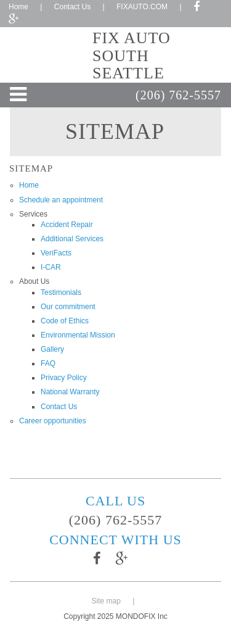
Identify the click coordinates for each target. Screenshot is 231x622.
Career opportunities (52, 421)
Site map (106, 601)
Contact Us (72, 6)
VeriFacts (56, 253)
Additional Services (72, 238)
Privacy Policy (64, 377)
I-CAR (51, 267)
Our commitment (68, 306)
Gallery (52, 349)
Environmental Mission (78, 335)
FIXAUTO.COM (142, 6)
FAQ (48, 363)
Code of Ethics (65, 321)
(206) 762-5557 (178, 95)
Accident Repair (67, 224)
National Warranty (70, 392)
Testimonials (61, 292)
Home (18, 6)
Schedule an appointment (61, 200)
